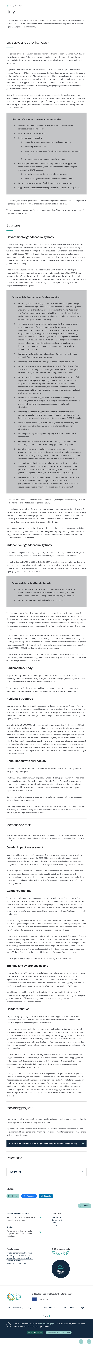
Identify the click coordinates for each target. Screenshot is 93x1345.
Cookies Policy (68, 1308)
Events (54, 1225)
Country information (15, 6)
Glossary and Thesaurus (16, 1263)
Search (81, 1341)
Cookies (86, 1206)
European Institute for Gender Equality (7, 1341)
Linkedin (53, 1253)
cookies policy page (46, 1324)
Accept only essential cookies (59, 1332)
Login (82, 1308)
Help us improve (60, 1272)
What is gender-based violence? (19, 1255)
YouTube (58, 1253)
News (54, 1222)
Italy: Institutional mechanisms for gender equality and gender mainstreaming (43, 1143)
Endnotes (15, 1171)
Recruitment (57, 1220)
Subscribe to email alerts (17, 1214)
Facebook (63, 1253)
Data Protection (50, 1308)
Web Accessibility (15, 1308)
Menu (89, 1341)
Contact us (11, 1227)
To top (45, 1316)
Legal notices (33, 1308)
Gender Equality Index (15, 1261)
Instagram (68, 1253)
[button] (12, 1196)
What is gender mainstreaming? (19, 1253)
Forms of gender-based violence (19, 1258)
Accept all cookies (35, 1332)
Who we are (56, 1217)
